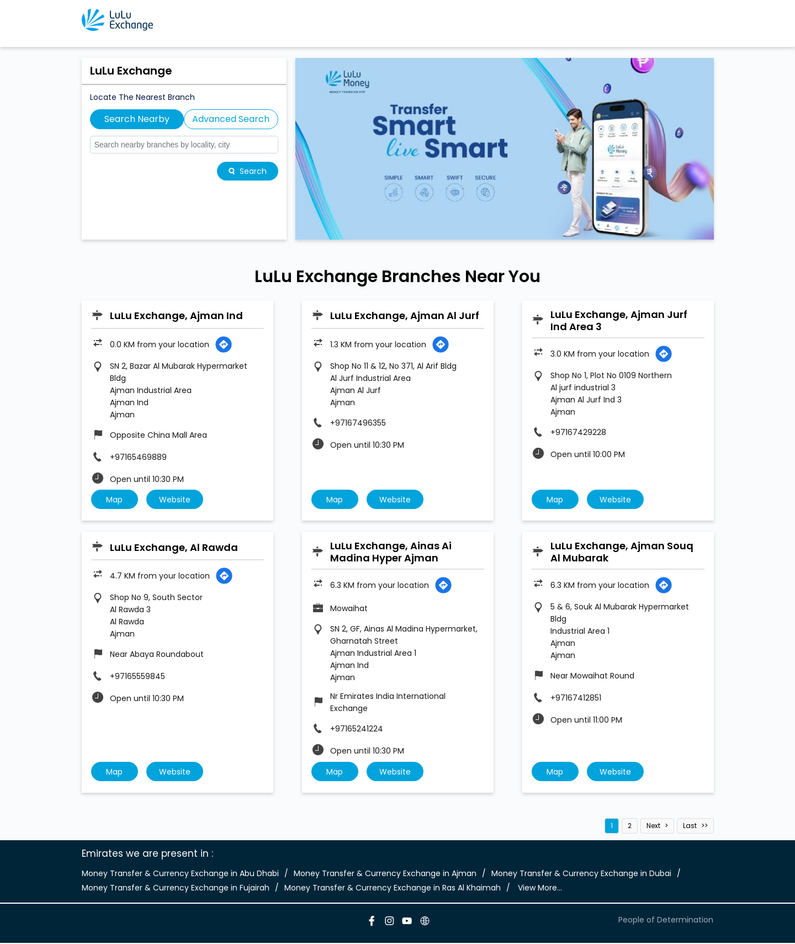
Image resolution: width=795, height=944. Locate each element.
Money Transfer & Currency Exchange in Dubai (581, 875)
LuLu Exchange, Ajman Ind (176, 315)
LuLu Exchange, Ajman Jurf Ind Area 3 (618, 320)
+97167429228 (578, 432)
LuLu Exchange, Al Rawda (174, 548)
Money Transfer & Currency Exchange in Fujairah (175, 889)
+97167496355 (358, 422)
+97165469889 (138, 457)
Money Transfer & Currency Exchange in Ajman (385, 875)
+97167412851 (575, 698)
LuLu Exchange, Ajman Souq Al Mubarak (621, 553)
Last (690, 827)
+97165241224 (356, 729)
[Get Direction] (223, 344)
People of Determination (665, 920)
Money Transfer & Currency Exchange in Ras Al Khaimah (392, 889)
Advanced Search (230, 119)
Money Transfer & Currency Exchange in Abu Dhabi (180, 875)
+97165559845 (137, 677)
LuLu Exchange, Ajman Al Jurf (404, 315)
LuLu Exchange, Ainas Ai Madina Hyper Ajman (391, 553)
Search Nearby (136, 119)
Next (653, 827)
